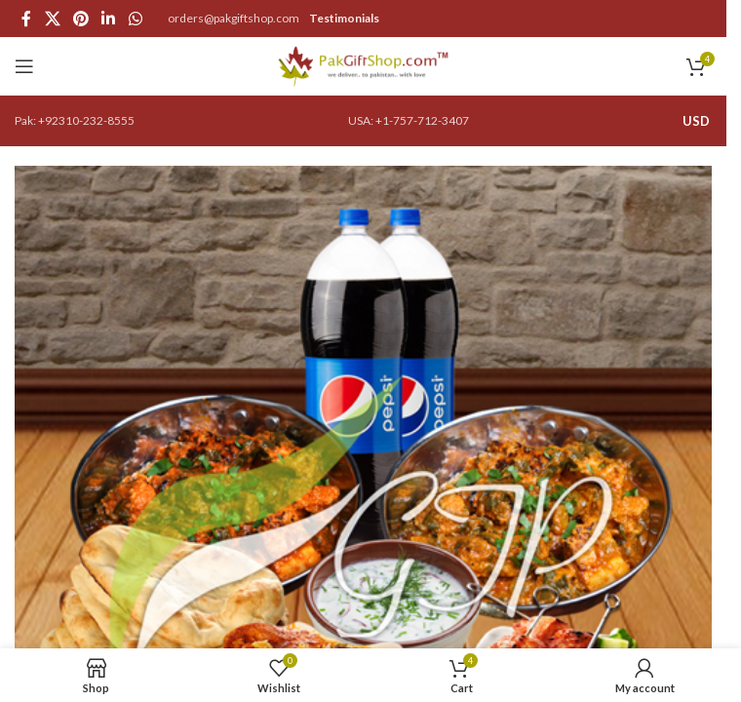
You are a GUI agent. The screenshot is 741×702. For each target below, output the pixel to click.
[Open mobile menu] (24, 66)
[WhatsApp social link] (135, 18)
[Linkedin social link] (109, 18)
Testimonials (344, 18)
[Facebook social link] (26, 18)
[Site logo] (363, 65)
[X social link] (52, 18)
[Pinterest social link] (80, 18)
